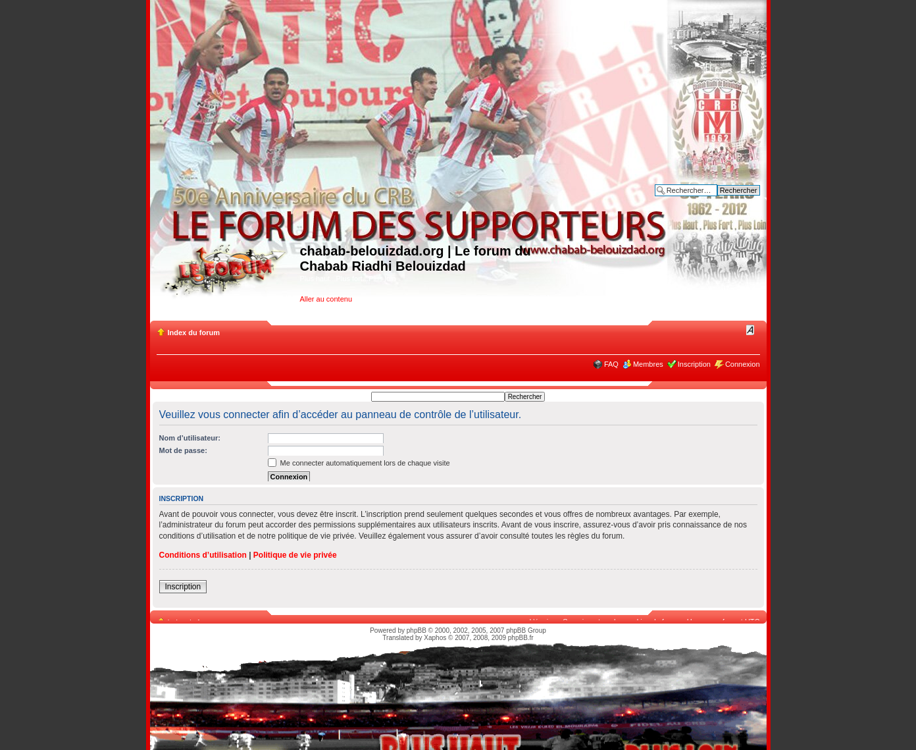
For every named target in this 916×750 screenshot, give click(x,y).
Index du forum (194, 332)
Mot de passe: (183, 450)
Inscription (694, 364)
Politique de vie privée (295, 555)
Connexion (742, 364)
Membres (648, 364)
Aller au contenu (326, 299)
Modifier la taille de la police (750, 330)
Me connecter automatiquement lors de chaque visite (359, 463)
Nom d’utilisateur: (190, 438)
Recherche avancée (728, 200)
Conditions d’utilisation (203, 555)
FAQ (611, 364)
